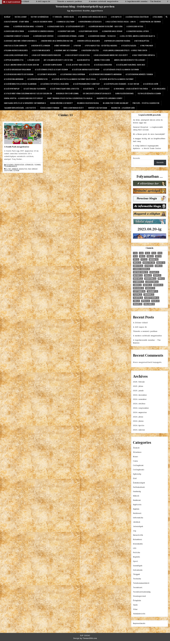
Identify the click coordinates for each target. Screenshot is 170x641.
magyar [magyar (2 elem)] (147, 285)
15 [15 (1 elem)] (135, 256)
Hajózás (136, 509)
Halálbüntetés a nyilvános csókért (109, 98)
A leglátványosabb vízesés (88, 31)
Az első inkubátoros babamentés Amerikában (105, 74)
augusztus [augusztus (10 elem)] (148, 262)
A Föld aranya (157, 17)
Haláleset (137, 513)
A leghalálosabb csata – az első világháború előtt (66, 26)
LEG (134, 548)
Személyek (137, 565)
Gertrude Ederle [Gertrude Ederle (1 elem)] (140, 272)
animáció (15, 169)
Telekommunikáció (10, 166)
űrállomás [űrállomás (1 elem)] (149, 304)
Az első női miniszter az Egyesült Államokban (20, 84)
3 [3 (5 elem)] (135, 253)
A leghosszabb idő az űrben (14, 31)
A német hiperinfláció (62, 45)
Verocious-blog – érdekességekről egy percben (85, 6)
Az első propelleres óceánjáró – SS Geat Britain (121, 84)
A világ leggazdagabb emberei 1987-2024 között (111, 55)
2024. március (139, 430)
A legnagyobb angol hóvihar (112, 31)
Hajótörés (137, 504)
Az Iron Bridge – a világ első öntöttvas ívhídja (131, 89)
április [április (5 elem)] (145, 301)
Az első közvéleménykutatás (37, 79)
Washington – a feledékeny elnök (123, 108)
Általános (10, 164)
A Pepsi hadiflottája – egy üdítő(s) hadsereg (101, 45)
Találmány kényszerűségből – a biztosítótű (20, 108)
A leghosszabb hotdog (135, 26)
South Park (8, 170)
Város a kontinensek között (73, 108)
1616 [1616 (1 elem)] (142, 256)
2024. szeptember (141, 408)
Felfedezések (139, 487)
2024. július (138, 417)
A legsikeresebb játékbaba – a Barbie (71, 36)
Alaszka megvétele (83, 60)
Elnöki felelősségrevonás (124, 93)
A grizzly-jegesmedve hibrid (42, 21)
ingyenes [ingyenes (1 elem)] (138, 275)
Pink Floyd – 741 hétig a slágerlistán (146, 103)
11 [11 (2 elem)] (154, 253)
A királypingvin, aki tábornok (150, 21)
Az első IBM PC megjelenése (46, 74)
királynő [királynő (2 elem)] (138, 278)
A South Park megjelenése (41, 50)
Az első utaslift (104, 89)
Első (135, 478)
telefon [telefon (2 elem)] (137, 294)
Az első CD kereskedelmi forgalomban (17, 69)
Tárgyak (136, 574)
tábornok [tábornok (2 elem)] (149, 294)
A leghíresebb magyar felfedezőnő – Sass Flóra (105, 26)
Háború (136, 496)
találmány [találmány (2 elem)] (152, 291)
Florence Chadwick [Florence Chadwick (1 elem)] (141, 269)
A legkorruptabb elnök (66, 31)
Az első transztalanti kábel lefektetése (64, 89)
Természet (137, 587)
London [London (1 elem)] (137, 285)
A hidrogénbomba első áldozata (89, 21)
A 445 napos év (116, 17)
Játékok (136, 522)
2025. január (138, 390)
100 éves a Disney (21, 17)
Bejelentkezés (139, 623)
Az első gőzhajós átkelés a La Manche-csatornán (121, 69)
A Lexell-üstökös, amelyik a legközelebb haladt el (137, 36)
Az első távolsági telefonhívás (35, 89)
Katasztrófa (138, 535)
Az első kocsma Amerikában (13, 79)
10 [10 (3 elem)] (147, 253)
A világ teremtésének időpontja (143, 55)
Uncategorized (139, 596)
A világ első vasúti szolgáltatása (77, 55)
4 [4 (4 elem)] (141, 253)
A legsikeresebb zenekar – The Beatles (102, 36)
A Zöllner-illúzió (33, 60)
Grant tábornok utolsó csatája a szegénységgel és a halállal (70, 98)
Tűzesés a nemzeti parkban (49, 108)
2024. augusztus (140, 412)
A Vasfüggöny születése (90, 50)
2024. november (140, 399)
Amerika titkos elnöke (102, 60)
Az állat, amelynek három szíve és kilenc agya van (21, 65)
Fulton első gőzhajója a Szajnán (149, 93)
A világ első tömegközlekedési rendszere (46, 55)
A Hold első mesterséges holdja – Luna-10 (121, 21)
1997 (9, 169)
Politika (136, 552)
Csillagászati (138, 469)
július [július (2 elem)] (157, 275)
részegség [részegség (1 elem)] (138, 288)
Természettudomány (141, 592)
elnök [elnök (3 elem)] (158, 266)
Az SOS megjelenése (158, 89)
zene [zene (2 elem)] (136, 301)
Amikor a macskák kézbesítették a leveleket (129, 60)
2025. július (138, 386)
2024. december (140, 395)
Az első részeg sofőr (150, 84)
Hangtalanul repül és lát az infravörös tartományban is (25, 103)
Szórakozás (29, 164)
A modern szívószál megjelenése (88, 41)
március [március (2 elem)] (158, 285)
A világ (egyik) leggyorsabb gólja (16, 55)
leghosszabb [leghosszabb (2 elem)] (152, 282)
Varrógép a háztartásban (97, 108)
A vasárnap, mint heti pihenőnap (65, 50)
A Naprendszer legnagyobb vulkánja (117, 41)
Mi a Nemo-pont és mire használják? (115, 103)
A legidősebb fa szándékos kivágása (41, 31)
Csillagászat (138, 465)
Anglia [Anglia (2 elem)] (137, 262)
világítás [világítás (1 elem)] (138, 297)
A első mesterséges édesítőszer (137, 17)
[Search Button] (166, 16)
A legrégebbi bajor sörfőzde (43, 36)
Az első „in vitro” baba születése (78, 65)
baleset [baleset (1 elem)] (161, 262)
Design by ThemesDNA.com (85, 638)
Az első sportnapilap (12, 89)
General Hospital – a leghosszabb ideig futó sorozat (23, 98)
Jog (134, 531)
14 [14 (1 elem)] (160, 253)
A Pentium (77, 45)
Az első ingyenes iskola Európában (72, 74)
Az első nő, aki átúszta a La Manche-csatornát (117, 79)
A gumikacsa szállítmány (65, 21)
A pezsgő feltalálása (128, 45)
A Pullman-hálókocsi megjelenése (16, 50)
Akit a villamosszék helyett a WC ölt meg (58, 60)
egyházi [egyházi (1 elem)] (149, 266)
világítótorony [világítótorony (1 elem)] (151, 297)
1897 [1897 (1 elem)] (158, 256)
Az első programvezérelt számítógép (86, 84)
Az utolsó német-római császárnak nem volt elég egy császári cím (28, 93)
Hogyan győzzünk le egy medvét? (61, 103)
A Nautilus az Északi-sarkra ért (15, 45)
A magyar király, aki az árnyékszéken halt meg (57, 41)
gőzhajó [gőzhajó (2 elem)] (154, 272)
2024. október (139, 403)
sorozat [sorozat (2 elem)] (150, 288)
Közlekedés (138, 544)
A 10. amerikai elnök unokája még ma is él (92, 17)
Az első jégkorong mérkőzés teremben (139, 74)
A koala (6, 26)
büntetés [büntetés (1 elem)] (138, 266)
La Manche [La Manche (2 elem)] (138, 282)
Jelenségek (138, 526)
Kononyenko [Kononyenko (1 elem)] (150, 278)
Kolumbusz (137, 539)
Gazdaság (137, 491)
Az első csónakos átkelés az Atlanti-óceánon (51, 69)
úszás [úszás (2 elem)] (155, 301)
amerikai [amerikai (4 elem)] (153, 259)
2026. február (139, 382)
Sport (135, 561)
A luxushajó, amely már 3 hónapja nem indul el (20, 41)
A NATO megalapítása (141, 41)
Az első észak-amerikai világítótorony (85, 69)
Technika (37, 164)
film (29, 169)
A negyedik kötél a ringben (40, 45)
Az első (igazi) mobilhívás (103, 65)
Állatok (136, 448)
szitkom (16, 170)
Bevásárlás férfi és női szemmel (67, 93)
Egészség (137, 474)
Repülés (136, 557)
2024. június (138, 421)
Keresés (136, 158)
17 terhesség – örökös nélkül (63, 17)
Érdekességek (19, 164)
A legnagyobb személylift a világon (16, 36)
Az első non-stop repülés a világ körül (55, 84)
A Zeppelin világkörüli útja (13, 60)
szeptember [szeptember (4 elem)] (139, 291)
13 (6, 169)
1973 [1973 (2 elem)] (144, 259)
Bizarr (135, 456)
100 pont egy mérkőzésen (39, 17)
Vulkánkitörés (139, 613)
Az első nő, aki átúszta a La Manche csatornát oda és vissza (74, 79)
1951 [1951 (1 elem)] (136, 259)
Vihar (135, 609)
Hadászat (137, 500)
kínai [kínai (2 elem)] (161, 278)
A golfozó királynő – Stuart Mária (16, 21)
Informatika (138, 517)
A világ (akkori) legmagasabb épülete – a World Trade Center (125, 50)
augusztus (23, 169)
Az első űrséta (88, 89)
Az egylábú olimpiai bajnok (52, 65)
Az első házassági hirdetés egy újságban (18, 74)
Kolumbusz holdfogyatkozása (88, 103)
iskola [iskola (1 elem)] (148, 275)
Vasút (135, 605)
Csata (135, 461)
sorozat (34, 169)
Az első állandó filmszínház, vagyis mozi (130, 65)
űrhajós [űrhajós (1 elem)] (138, 304)
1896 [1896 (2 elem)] (150, 256)
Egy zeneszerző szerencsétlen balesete (97, 93)
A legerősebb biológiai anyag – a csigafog (28, 26)
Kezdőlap (7, 17)
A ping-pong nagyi (146, 45)
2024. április (138, 425)
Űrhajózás (137, 600)
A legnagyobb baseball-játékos (137, 31)
